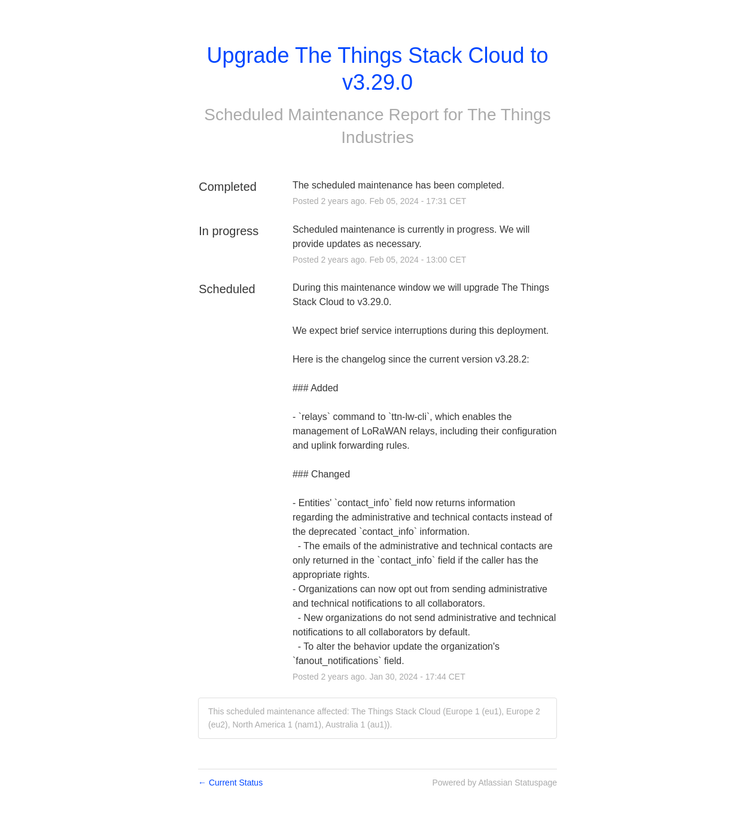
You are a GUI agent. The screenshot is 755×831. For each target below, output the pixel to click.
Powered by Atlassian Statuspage (494, 782)
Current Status (230, 782)
